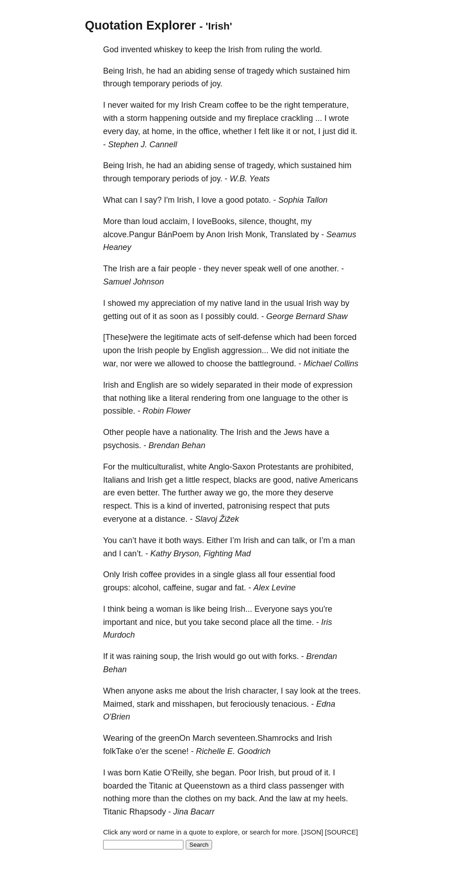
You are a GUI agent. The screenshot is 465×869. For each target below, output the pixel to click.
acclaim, (175, 221)
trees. (350, 690)
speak (255, 268)
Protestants (278, 466)
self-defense (250, 337)
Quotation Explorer (140, 25)
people (184, 268)
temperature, (325, 105)
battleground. (272, 363)
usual (294, 303)
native (231, 303)
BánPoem (175, 234)
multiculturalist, (158, 466)
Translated (289, 234)
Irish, (135, 70)
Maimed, (118, 704)
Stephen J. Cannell (142, 144)
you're (321, 609)
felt (264, 131)
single (223, 574)
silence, (253, 221)
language (279, 398)
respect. (117, 505)
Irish (235, 49)
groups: (116, 587)
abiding (198, 70)
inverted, (209, 505)
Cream (211, 105)
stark (145, 704)
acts (208, 337)
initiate (324, 350)
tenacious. (290, 704)
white (197, 466)
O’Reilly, (179, 772)
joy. (216, 83)
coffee (237, 105)
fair (163, 268)
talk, (299, 540)
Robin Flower (167, 410)
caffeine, (178, 587)
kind (174, 505)
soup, (170, 656)
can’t (127, 540)
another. (324, 268)
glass (246, 574)
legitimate (181, 337)
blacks (245, 479)
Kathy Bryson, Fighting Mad (200, 553)
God (111, 49)
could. (248, 316)
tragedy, (261, 165)
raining (145, 656)
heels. (337, 798)
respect (282, 505)
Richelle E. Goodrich (233, 751)
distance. (171, 519)
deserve (318, 492)
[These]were (125, 337)
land (252, 303)
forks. (289, 656)
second (235, 622)
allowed (181, 363)
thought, (283, 221)
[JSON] (312, 832)
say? (153, 200)
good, (283, 479)
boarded (118, 785)
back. (247, 798)
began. (224, 772)
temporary (151, 83)
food (327, 574)
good (235, 200)
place (260, 622)
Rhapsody (147, 811)
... (318, 118)
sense (224, 70)
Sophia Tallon (302, 200)
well (275, 268)
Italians (116, 479)
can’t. (133, 553)
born (132, 772)
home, (163, 131)
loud (150, 221)
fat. (240, 587)
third (258, 785)
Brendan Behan (176, 445)
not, (309, 131)
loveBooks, (217, 221)
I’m (235, 540)
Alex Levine (274, 587)
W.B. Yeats (250, 178)
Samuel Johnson (133, 281)
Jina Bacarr (193, 811)
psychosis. (122, 445)
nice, (164, 622)
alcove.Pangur (129, 234)
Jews (293, 432)
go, (244, 492)
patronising (247, 505)
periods (185, 83)
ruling (274, 49)
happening (168, 118)
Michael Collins (330, 363)
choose (219, 363)
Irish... (241, 609)
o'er (141, 751)
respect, (216, 479)
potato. (258, 200)
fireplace (262, 118)
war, (110, 363)
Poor (247, 772)
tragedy (260, 70)
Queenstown (207, 785)
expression (332, 385)
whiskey (168, 49)
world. (311, 49)
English (206, 350)
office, (210, 131)
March (204, 738)
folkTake (118, 751)
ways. (193, 540)
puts (322, 505)
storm (137, 118)
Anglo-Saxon (231, 466)
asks (164, 690)
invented (136, 49)
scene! (177, 751)
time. (305, 622)
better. (148, 492)
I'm (169, 200)
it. (354, 131)
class (277, 785)
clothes (198, 798)
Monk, (256, 234)
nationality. (198, 432)
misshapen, (193, 704)
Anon (215, 234)
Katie (152, 772)
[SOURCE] (341, 832)
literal (179, 398)
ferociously (249, 704)
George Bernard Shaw (306, 316)
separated (234, 385)
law (295, 798)
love (209, 200)
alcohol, (147, 587)
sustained (316, 70)
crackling (297, 118)
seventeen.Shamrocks (258, 738)
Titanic (161, 785)
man (347, 540)
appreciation (173, 303)
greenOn (174, 738)
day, (132, 131)
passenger (308, 785)
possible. (119, 410)
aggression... (245, 350)
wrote (339, 118)
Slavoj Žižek (217, 519)
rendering (208, 398)
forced (345, 337)
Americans (338, 479)
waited (142, 105)
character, (260, 690)
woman (169, 609)
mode (291, 385)
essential (301, 574)
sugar (206, 587)
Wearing (118, 738)
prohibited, (334, 466)
